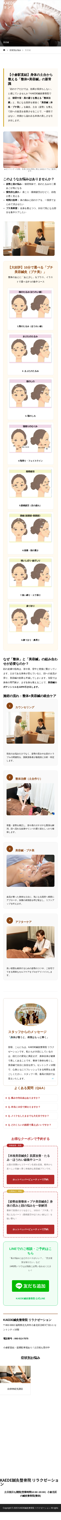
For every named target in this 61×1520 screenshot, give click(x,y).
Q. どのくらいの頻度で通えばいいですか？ (29, 1125)
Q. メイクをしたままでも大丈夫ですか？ (28, 1116)
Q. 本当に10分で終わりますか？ (24, 1107)
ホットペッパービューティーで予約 (30, 1179)
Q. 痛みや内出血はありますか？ (24, 1098)
